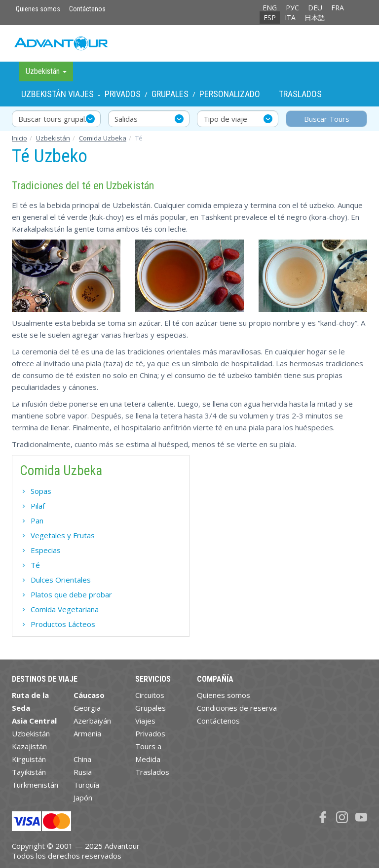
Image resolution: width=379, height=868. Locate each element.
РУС (292, 7)
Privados (123, 94)
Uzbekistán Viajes (57, 94)
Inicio (19, 138)
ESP (270, 17)
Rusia (83, 772)
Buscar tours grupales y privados (59, 119)
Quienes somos (38, 9)
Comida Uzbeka (102, 138)
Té (35, 565)
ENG (270, 7)
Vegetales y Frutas (63, 535)
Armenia (87, 733)
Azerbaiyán (92, 721)
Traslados (300, 94)
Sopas (41, 491)
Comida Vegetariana (65, 609)
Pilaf (38, 506)
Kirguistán (29, 759)
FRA (337, 7)
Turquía (86, 785)
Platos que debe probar (71, 594)
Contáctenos (87, 9)
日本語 (314, 17)
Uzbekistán (53, 138)
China (82, 759)
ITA (290, 17)
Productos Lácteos (63, 624)
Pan (37, 520)
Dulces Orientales (61, 580)
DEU (315, 7)
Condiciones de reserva (237, 708)
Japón (83, 797)
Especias (46, 550)
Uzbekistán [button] (46, 71)
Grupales (170, 94)
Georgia (87, 708)
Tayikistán (29, 772)
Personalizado (229, 94)
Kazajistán (29, 746)
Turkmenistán (35, 785)
